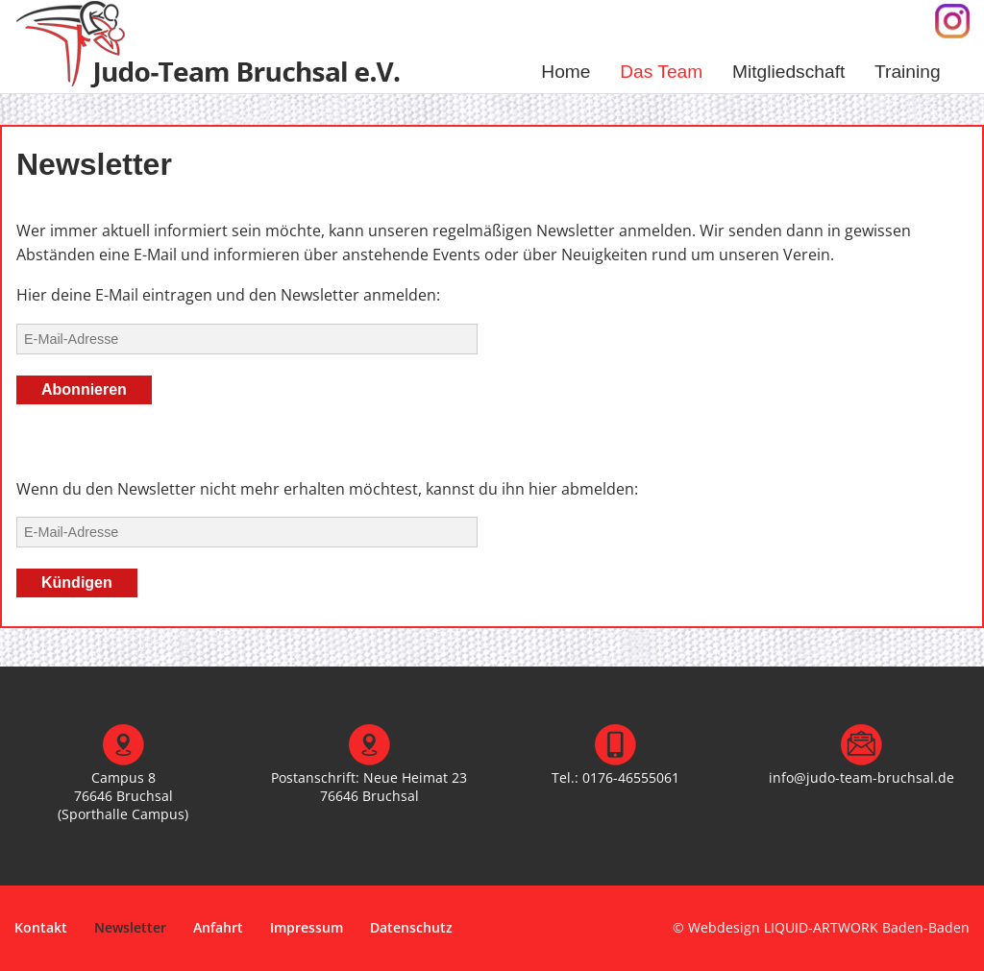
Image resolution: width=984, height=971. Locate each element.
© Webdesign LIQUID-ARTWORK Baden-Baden (821, 927)
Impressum (306, 927)
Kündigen (76, 582)
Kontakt (40, 927)
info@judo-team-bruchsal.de (861, 777)
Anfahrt (218, 927)
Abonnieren (84, 389)
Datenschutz (411, 927)
